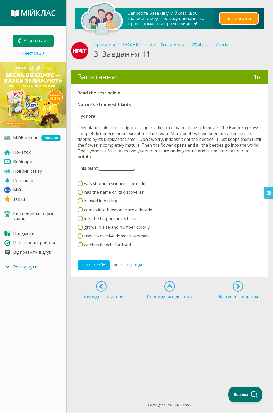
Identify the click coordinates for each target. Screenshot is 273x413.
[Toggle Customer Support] (245, 394)
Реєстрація (33, 53)
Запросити (238, 18)
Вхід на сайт (94, 264)
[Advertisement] (169, 341)
